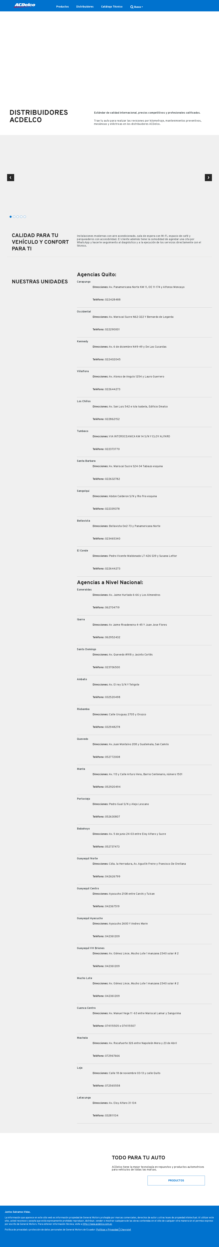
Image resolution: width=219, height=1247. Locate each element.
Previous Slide (10, 177)
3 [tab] (17, 217)
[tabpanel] (109, 178)
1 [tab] (10, 217)
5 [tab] (24, 217)
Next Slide (208, 177)
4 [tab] (21, 217)
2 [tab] (14, 217)
